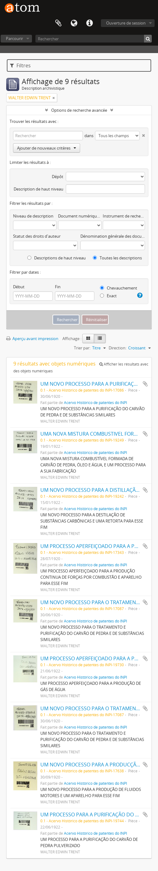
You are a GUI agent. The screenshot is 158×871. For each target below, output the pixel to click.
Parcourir (14, 38)
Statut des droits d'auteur (37, 236)
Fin (58, 287)
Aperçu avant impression (32, 338)
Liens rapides (89, 23)
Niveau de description (33, 216)
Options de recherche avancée (79, 110)
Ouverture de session (126, 23)
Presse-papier (58, 23)
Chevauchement (118, 288)
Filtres (20, 65)
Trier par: (82, 348)
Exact (108, 296)
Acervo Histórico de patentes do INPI (95, 402)
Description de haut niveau (38, 189)
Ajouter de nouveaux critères (46, 148)
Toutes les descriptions (117, 258)
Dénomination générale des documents (112, 236)
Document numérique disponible (80, 216)
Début (19, 287)
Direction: (117, 348)
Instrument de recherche (124, 216)
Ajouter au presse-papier (145, 384)
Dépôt (57, 176)
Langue (74, 23)
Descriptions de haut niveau (56, 258)
